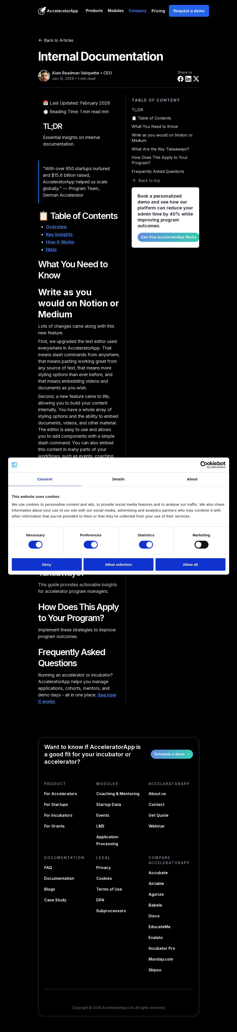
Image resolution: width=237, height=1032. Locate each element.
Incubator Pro (162, 948)
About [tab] (192, 479)
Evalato (156, 937)
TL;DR (137, 109)
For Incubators (58, 815)
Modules (116, 11)
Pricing (158, 10)
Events (102, 815)
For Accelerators (60, 793)
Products (94, 11)
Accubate (158, 872)
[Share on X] (196, 79)
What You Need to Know (155, 126)
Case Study (55, 899)
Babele (155, 905)
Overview (56, 226)
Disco (154, 915)
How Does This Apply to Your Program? (160, 160)
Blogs (49, 889)
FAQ (48, 867)
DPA (100, 899)
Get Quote (158, 815)
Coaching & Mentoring (117, 793)
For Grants (54, 826)
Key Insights (59, 234)
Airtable (156, 883)
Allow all (190, 564)
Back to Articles (55, 40)
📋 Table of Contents (151, 118)
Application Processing (107, 840)
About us (157, 793)
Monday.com (161, 959)
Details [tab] (118, 479)
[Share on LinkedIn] (188, 79)
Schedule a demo (172, 754)
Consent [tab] (44, 479)
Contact (156, 804)
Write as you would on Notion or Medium (162, 138)
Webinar (157, 826)
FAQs (51, 249)
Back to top (146, 180)
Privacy (103, 867)
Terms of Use (109, 889)
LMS (100, 826)
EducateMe (159, 926)
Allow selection (118, 564)
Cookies (104, 878)
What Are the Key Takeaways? (160, 149)
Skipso (155, 969)
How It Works (60, 241)
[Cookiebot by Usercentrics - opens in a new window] (203, 465)
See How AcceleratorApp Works (168, 237)
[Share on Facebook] (180, 79)
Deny (46, 564)
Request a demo (189, 10)
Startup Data (108, 804)
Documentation (59, 878)
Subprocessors (111, 910)
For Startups (56, 804)
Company (138, 11)
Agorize (156, 894)
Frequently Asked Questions (158, 171)
